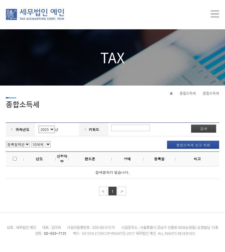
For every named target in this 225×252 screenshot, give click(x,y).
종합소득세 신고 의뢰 (193, 148)
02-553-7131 (55, 236)
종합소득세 (188, 96)
